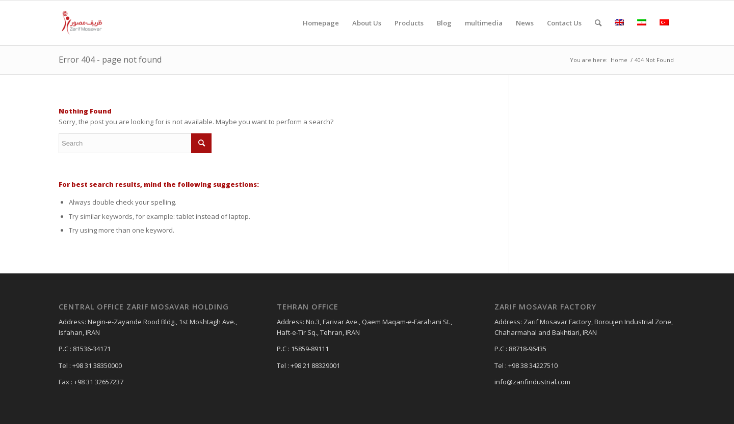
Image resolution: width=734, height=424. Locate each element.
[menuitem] (321, 23)
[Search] (598, 23)
